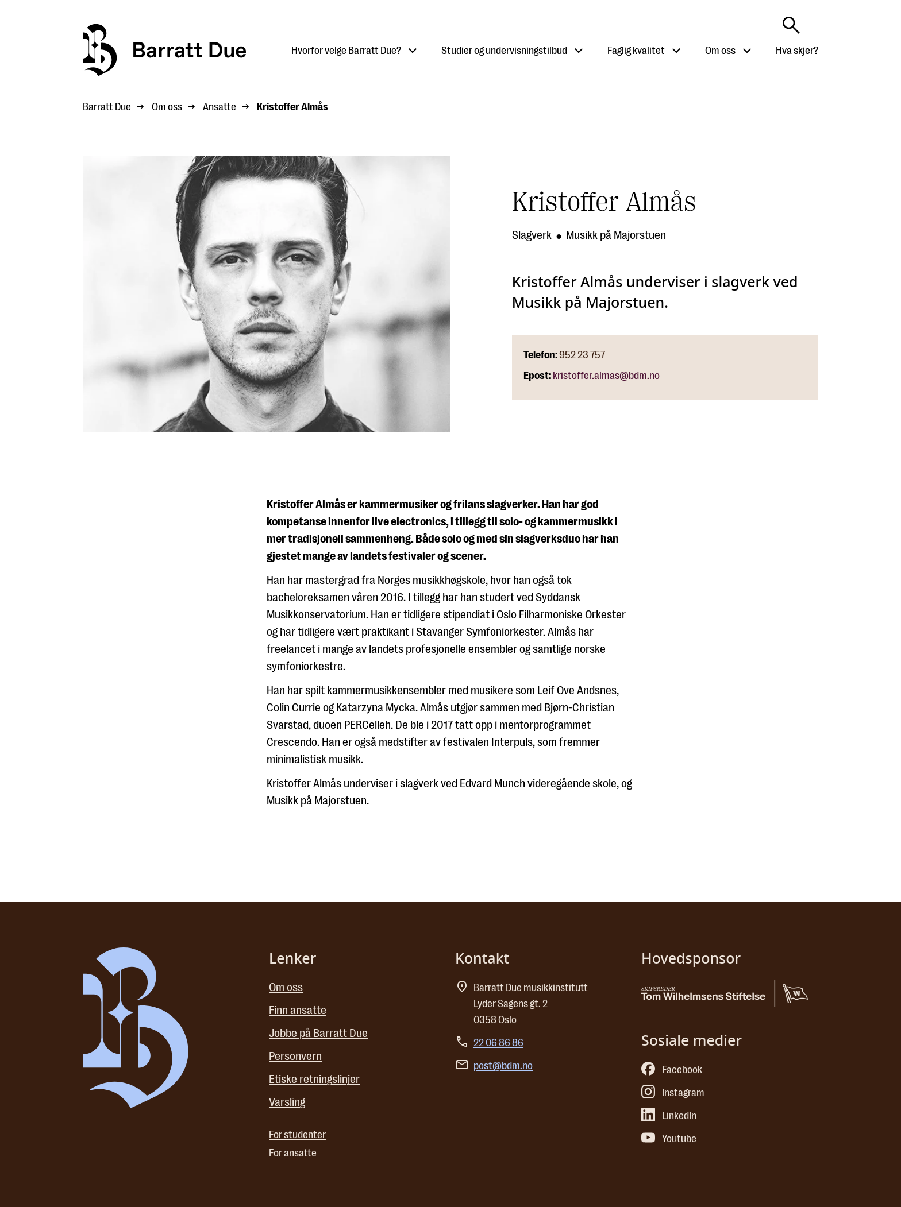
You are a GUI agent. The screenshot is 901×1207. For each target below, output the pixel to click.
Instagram (672, 1093)
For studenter (297, 1134)
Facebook (671, 1070)
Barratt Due (107, 107)
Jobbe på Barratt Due (318, 1033)
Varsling (287, 1102)
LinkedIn (668, 1116)
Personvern (295, 1056)
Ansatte (219, 107)
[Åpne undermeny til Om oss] (747, 50)
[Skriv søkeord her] (791, 22)
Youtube (668, 1139)
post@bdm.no (503, 1065)
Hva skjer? (797, 50)
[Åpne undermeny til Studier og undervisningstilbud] (578, 50)
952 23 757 (582, 355)
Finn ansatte (297, 1010)
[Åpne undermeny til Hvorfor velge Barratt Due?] (412, 50)
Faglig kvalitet (636, 50)
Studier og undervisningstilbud (504, 50)
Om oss (720, 50)
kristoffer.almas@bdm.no (606, 375)
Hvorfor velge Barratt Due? (346, 50)
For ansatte (293, 1153)
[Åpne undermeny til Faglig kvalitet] (676, 50)
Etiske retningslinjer (314, 1079)
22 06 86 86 (498, 1043)
